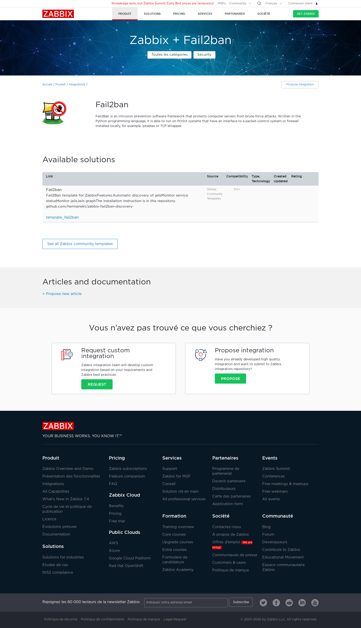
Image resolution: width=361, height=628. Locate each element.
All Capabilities (55, 491)
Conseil (168, 484)
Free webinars (275, 491)
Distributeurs (224, 489)
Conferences (273, 476)
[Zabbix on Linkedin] (302, 602)
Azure (114, 551)
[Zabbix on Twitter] (263, 602)
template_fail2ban (62, 217)
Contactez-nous (226, 527)
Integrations (77, 84)
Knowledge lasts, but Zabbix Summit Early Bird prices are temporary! (163, 3)
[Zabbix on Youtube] (315, 602)
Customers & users (229, 562)
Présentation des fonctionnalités (71, 476)
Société (221, 515)
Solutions (53, 546)
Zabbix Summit (276, 469)
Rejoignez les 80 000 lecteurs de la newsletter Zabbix (91, 602)
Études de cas (55, 565)
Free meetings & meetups (285, 484)
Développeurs (274, 542)
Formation (174, 515)
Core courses (174, 534)
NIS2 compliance (57, 572)
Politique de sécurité (60, 619)
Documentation (56, 534)
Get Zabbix (306, 13)
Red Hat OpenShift (126, 566)
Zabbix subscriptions (128, 469)
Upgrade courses (177, 542)
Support (169, 469)
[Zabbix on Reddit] (289, 602)
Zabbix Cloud (124, 495)
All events (271, 499)
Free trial (117, 521)
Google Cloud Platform (130, 558)
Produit (60, 84)
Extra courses (174, 550)
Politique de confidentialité (102, 619)
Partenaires (225, 457)
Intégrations (53, 484)
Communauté (277, 515)
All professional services (184, 499)
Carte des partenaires (231, 496)
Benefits (116, 506)
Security (204, 54)
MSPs (222, 3)
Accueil (47, 84)
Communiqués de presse (234, 555)
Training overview (178, 527)
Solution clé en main (180, 491)
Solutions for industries (63, 557)
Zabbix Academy (177, 570)
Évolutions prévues (59, 527)
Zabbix (58, 14)
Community (237, 3)
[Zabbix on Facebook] (276, 602)
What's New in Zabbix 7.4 (65, 499)
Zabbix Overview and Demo (67, 469)
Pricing (117, 457)
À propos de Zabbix (230, 534)
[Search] (259, 3)
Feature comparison (127, 476)
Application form (227, 504)
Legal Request (175, 619)
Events (269, 457)
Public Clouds (124, 532)
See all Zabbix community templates (80, 244)
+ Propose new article (62, 294)
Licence (49, 519)
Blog (266, 527)
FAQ (113, 484)
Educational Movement (283, 557)
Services (172, 457)
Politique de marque (230, 570)
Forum (268, 534)
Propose (230, 378)
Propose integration (300, 84)
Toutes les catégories (169, 54)
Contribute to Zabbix (281, 550)
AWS (113, 543)
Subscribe (241, 602)
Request (97, 384)
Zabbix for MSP (176, 476)
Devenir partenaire (228, 481)
